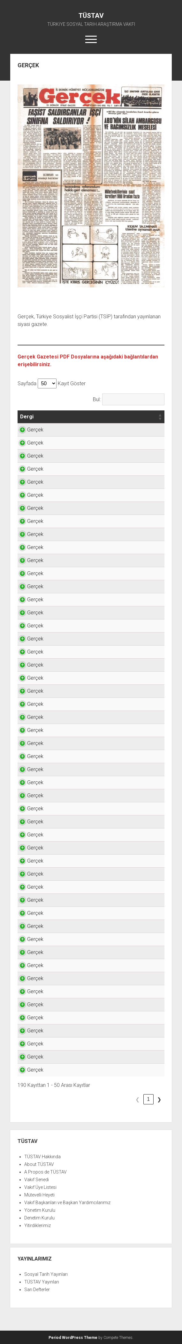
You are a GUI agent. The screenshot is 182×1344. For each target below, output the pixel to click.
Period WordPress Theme (73, 1337)
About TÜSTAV (39, 1164)
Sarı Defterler (37, 1289)
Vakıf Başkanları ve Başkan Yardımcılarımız (67, 1202)
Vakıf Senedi (36, 1179)
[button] (38, 417)
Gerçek (28, 430)
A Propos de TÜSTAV (45, 1171)
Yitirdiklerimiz (37, 1225)
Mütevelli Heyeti (39, 1194)
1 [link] (115, 1099)
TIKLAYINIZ (148, 430)
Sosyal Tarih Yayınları (46, 1274)
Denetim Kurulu (39, 1217)
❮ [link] (105, 1099)
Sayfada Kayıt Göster (52, 383)
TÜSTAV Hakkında (42, 1156)
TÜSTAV (91, 15)
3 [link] (137, 1099)
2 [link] (126, 1099)
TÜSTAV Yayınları (41, 1281)
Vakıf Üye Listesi (40, 1187)
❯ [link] (159, 1099)
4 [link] (148, 1099)
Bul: (97, 399)
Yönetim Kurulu (39, 1210)
